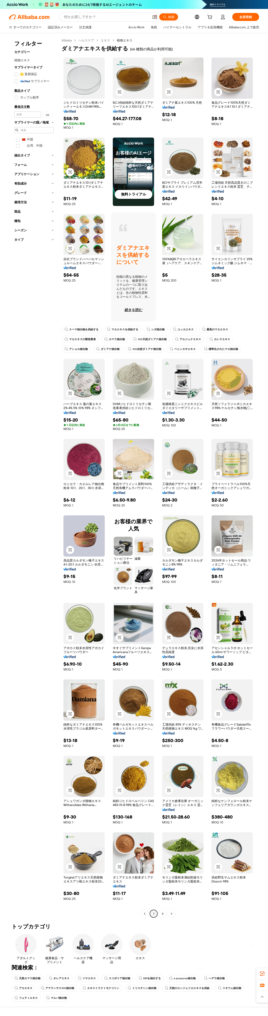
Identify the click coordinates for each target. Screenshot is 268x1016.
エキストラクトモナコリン (101, 988)
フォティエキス (26, 998)
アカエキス (23, 988)
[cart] (210, 17)
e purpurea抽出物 (182, 978)
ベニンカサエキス (183, 349)
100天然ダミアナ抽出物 (150, 339)
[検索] (168, 17)
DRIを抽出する (150, 978)
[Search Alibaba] (106, 16)
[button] (154, 17)
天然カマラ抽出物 (27, 978)
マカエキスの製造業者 (80, 339)
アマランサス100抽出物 (57, 988)
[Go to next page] (172, 914)
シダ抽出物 (156, 329)
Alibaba (67, 40)
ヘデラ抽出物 (214, 978)
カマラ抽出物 (114, 339)
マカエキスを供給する (122, 329)
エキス (105, 40)
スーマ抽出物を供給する (81, 329)
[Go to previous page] (145, 914)
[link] (262, 973)
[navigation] (34, 477)
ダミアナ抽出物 (107, 349)
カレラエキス (219, 339)
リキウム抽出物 (229, 988)
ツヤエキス (87, 978)
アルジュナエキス (188, 339)
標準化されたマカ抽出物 (221, 349)
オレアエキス (59, 978)
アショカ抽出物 (76, 349)
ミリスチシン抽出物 (142, 988)
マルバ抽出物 (56, 998)
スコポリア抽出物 (117, 978)
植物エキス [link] (124, 40)
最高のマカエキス (215, 329)
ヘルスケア (86, 40)
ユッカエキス (183, 329)
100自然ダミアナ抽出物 (144, 349)
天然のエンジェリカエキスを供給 (187, 988)
